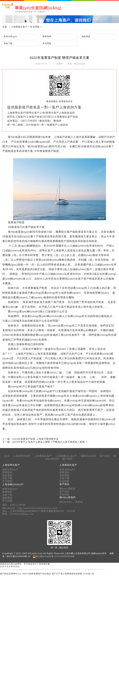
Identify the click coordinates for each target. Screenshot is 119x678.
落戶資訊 (105, 456)
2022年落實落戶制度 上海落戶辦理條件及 (35, 439)
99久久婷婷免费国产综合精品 (36, 573)
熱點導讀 (86, 36)
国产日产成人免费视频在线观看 (67, 573)
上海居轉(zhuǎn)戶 (66, 456)
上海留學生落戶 (22, 456)
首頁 (6, 456)
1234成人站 (88, 573)
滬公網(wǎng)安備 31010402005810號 (55, 556)
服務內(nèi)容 (88, 456)
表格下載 (8, 43)
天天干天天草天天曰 (10, 566)
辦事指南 (47, 36)
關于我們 (67, 459)
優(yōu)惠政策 (67, 488)
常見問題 (35, 27)
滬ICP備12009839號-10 (19, 556)
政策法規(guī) (10, 36)
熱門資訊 (64, 491)
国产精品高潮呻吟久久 (11, 573)
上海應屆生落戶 (19, 27)
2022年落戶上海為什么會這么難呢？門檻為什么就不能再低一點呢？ (50, 441)
